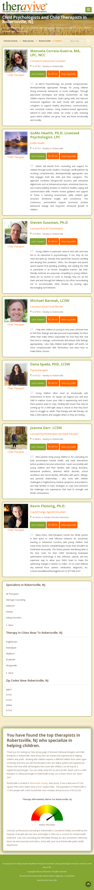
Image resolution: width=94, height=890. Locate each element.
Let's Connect (38, 74)
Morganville (11, 665)
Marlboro (10, 653)
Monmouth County (39, 783)
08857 (9, 689)
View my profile (68, 74)
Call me (52, 73)
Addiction (10, 605)
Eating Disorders (13, 617)
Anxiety (9, 611)
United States (11, 40)
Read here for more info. (47, 880)
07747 (9, 694)
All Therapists (12, 594)
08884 (9, 705)
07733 (9, 710)
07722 (9, 700)
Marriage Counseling (15, 599)
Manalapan (11, 647)
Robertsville (45, 40)
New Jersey (28, 40)
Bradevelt (10, 659)
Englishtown (11, 641)
